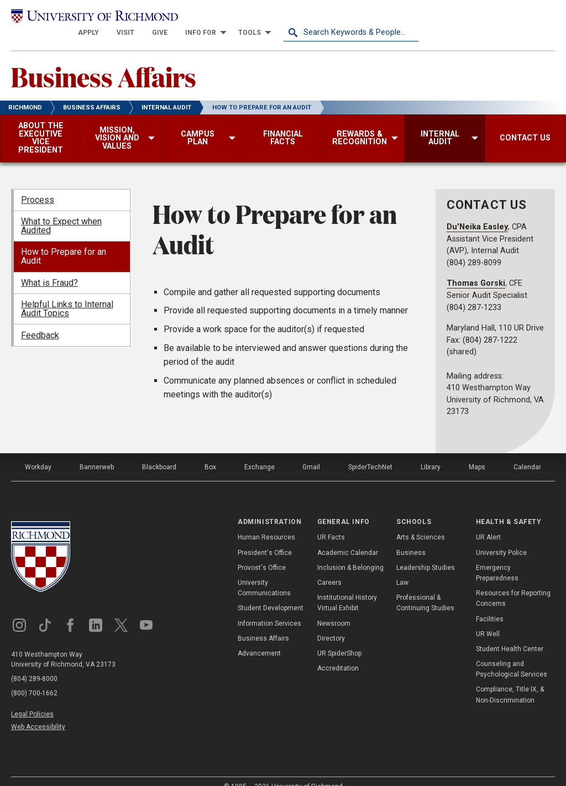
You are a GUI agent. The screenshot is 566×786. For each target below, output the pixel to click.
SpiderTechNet (370, 452)
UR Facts (331, 523)
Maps (477, 452)
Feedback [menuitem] (40, 320)
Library (431, 452)
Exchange (259, 452)
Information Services (269, 608)
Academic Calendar (347, 538)
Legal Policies (32, 699)
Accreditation (338, 654)
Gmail (311, 452)
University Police (501, 538)
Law (402, 568)
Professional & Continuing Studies (425, 588)
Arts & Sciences (420, 523)
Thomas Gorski (476, 269)
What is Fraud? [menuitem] (49, 268)
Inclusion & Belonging (350, 553)
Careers (329, 568)
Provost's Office (262, 553)
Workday (38, 452)
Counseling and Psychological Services (511, 655)
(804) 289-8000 (34, 664)
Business (411, 538)
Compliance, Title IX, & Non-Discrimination (510, 680)
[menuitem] (224, 17)
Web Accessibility (38, 712)
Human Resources (266, 523)
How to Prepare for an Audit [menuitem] (63, 241)
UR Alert (488, 523)
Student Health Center (509, 634)
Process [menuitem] (37, 185)
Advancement (259, 638)
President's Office (265, 538)
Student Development (270, 594)
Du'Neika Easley (477, 212)
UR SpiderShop (339, 638)
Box (210, 452)
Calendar (527, 452)
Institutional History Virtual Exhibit (347, 588)
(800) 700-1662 (34, 678)
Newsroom (333, 608)
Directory (331, 623)
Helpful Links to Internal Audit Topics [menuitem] (67, 294)
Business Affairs (103, 61)
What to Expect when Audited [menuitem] (61, 211)
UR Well (488, 619)
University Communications (264, 573)
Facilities (490, 604)
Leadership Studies (425, 553)
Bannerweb (97, 452)
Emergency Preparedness (497, 558)
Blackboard (159, 452)
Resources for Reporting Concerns (513, 584)
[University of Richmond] (79, 18)
